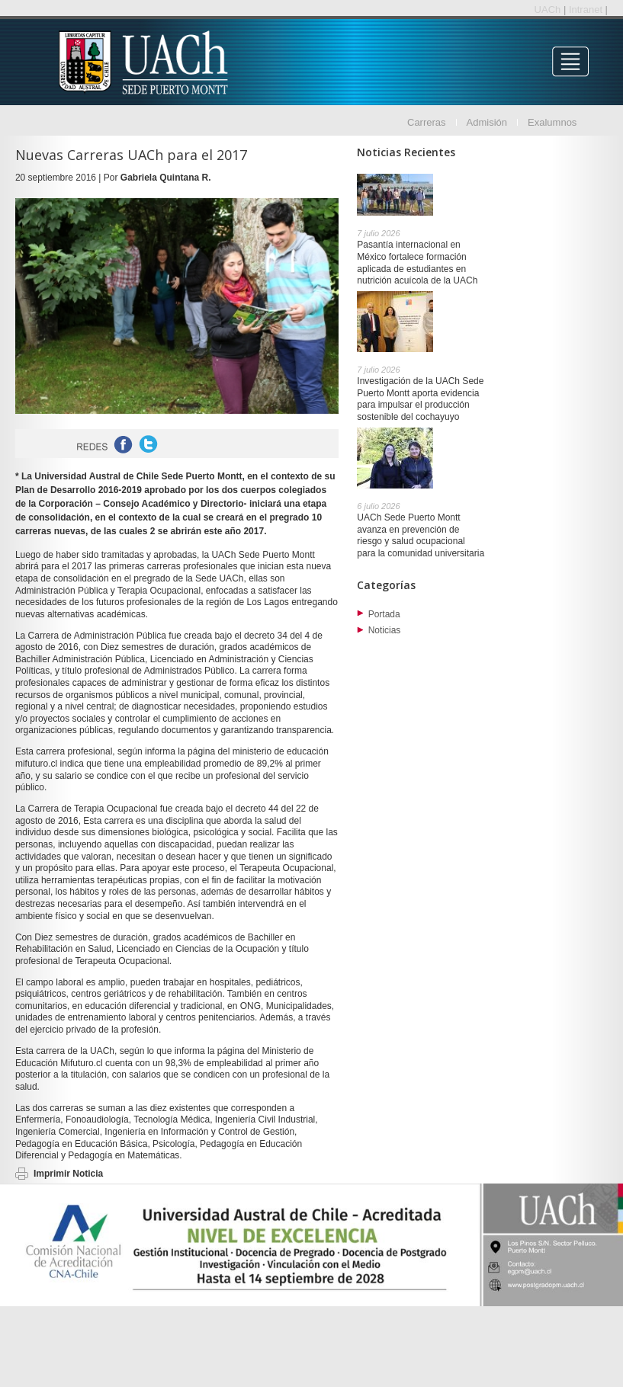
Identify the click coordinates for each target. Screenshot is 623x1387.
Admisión (487, 122)
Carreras (426, 122)
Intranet (587, 9)
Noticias (384, 630)
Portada (384, 614)
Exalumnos (552, 122)
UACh (549, 9)
